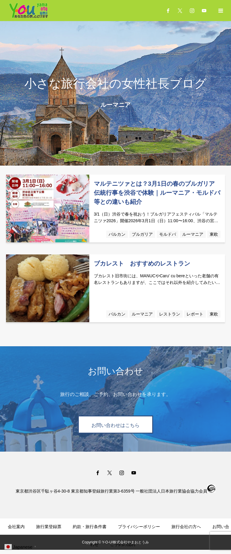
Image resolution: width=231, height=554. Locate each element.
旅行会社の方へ (186, 526)
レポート (194, 314)
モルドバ (167, 234)
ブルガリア (142, 234)
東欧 (214, 234)
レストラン (169, 314)
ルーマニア (192, 234)
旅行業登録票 (48, 526)
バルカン (117, 234)
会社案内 (16, 526)
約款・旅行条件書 (89, 526)
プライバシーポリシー (139, 526)
